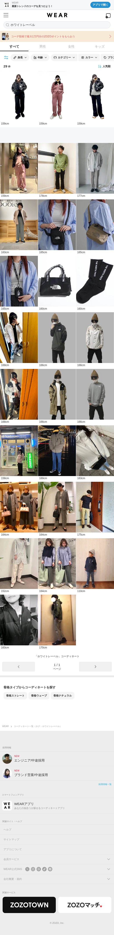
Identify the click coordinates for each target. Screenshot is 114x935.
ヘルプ (7, 829)
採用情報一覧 (105, 784)
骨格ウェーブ (39, 695)
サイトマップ (11, 839)
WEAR (5, 726)
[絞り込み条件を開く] (6, 57)
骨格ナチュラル (62, 695)
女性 (71, 46)
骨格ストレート (15, 695)
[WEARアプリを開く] (108, 15)
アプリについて (13, 849)
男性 (42, 46)
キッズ (100, 46)
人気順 (104, 66)
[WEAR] (57, 15)
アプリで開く (100, 4)
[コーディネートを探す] (57, 24)
